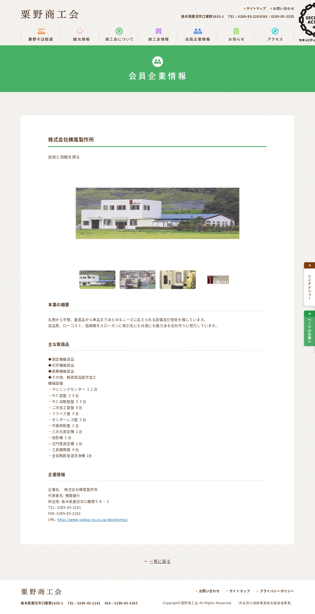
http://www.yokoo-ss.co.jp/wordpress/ (92, 519)
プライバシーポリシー (277, 591)
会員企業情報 (196, 34)
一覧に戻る (160, 561)
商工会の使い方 (118, 35)
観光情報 (79, 34)
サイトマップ (255, 9)
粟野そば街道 (40, 34)
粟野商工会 (49, 14)
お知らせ (235, 34)
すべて (309, 284)
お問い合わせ (282, 9)
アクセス (274, 34)
